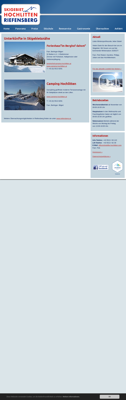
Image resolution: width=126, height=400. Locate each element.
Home (7, 28)
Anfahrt (119, 28)
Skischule (48, 28)
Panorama (20, 28)
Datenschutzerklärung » (102, 156)
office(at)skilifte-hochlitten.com (110, 145)
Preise (34, 28)
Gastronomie (83, 28)
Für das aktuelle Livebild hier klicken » (107, 69)
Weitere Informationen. (71, 397)
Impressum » (97, 152)
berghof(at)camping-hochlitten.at (59, 64)
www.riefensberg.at (63, 118)
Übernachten (102, 28)
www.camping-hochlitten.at (57, 66)
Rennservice (65, 28)
